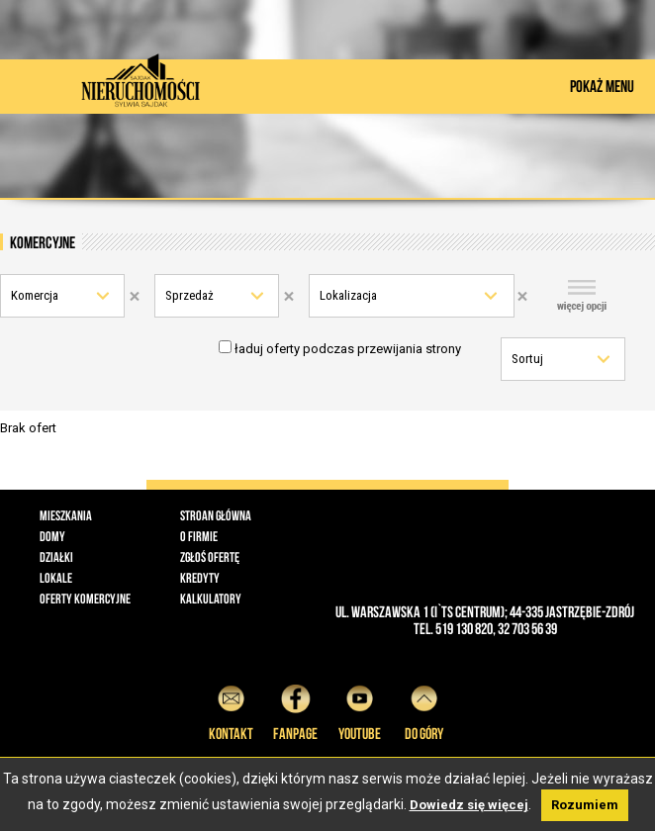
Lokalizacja (348, 295)
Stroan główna (215, 515)
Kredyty (200, 578)
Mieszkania (66, 515)
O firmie (199, 536)
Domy (52, 536)
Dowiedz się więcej (469, 804)
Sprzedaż (189, 295)
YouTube (359, 710)
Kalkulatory (210, 598)
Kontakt (231, 710)
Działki (56, 557)
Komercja (34, 295)
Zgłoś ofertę (209, 557)
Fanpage (295, 710)
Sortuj (527, 358)
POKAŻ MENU (602, 86)
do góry (424, 710)
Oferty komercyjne (85, 598)
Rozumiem (584, 804)
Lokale (56, 578)
